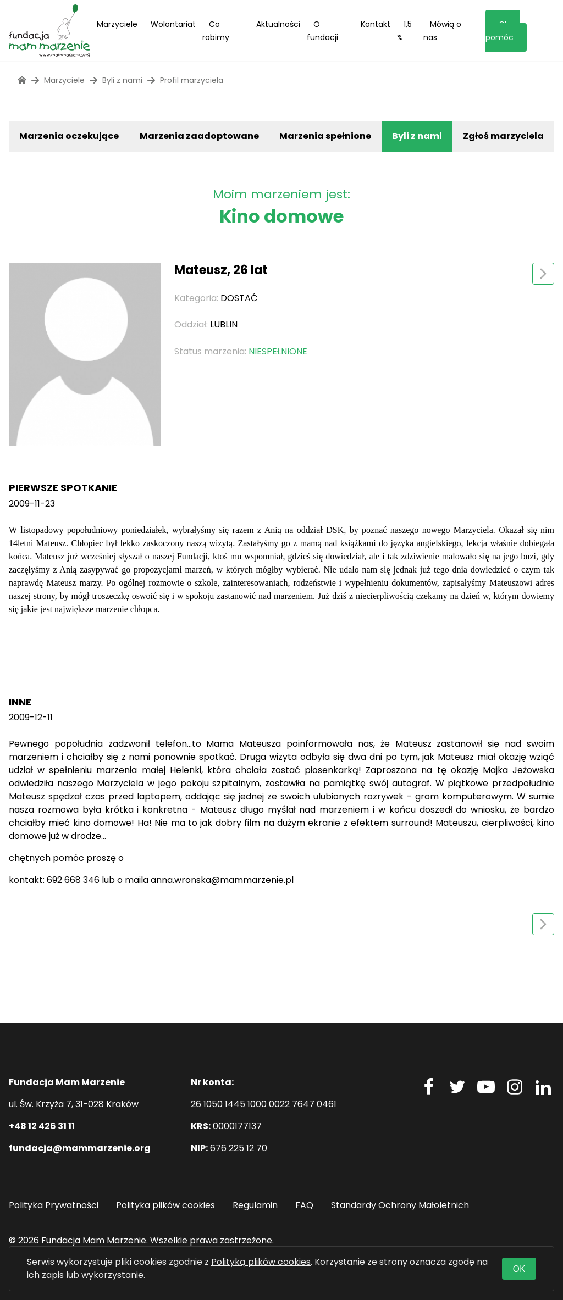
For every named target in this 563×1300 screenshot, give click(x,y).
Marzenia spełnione (325, 136)
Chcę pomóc (502, 31)
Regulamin (255, 1205)
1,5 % (404, 31)
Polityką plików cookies (261, 1261)
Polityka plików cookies (165, 1205)
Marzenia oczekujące (69, 136)
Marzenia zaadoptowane (199, 136)
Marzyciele (117, 24)
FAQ (304, 1205)
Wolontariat (173, 24)
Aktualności (278, 24)
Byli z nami (417, 136)
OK (519, 1269)
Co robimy (215, 31)
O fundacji (322, 31)
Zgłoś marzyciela (503, 136)
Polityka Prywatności (53, 1205)
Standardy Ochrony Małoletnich (400, 1205)
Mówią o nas (442, 31)
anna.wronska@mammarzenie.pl (222, 880)
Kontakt (375, 24)
